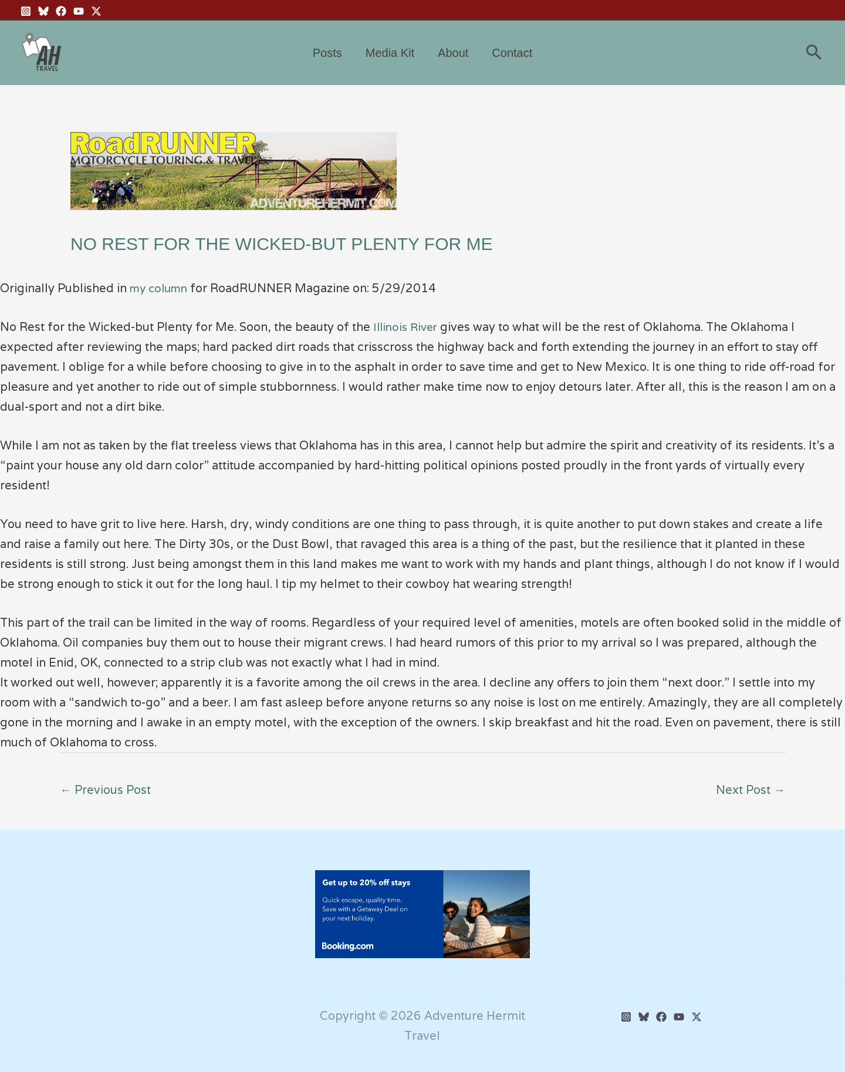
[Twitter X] (96, 11)
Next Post (750, 789)
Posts (327, 52)
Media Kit (390, 52)
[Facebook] (61, 11)
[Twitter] (696, 1017)
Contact (512, 52)
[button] (813, 53)
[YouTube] (78, 11)
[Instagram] (26, 11)
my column (161, 288)
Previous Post (105, 789)
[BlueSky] (43, 11)
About (453, 52)
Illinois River (407, 326)
